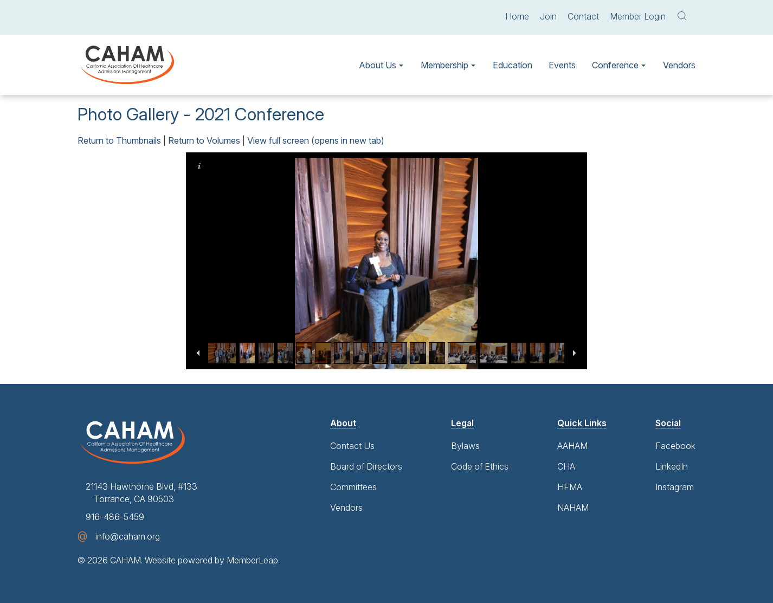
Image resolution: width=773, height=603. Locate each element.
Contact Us (352, 445)
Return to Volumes (204, 140)
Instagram (674, 487)
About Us (377, 65)
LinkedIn (671, 466)
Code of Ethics (479, 466)
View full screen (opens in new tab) (315, 140)
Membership (444, 65)
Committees (353, 487)
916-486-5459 (115, 516)
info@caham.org (127, 536)
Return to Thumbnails (119, 140)
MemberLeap (252, 560)
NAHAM (573, 507)
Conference (615, 65)
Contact (583, 16)
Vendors (679, 65)
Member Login (638, 16)
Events (562, 65)
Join (548, 16)
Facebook (675, 445)
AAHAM (572, 445)
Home (517, 16)
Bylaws (465, 445)
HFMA (569, 487)
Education (512, 65)
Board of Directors (366, 466)
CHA (566, 466)
